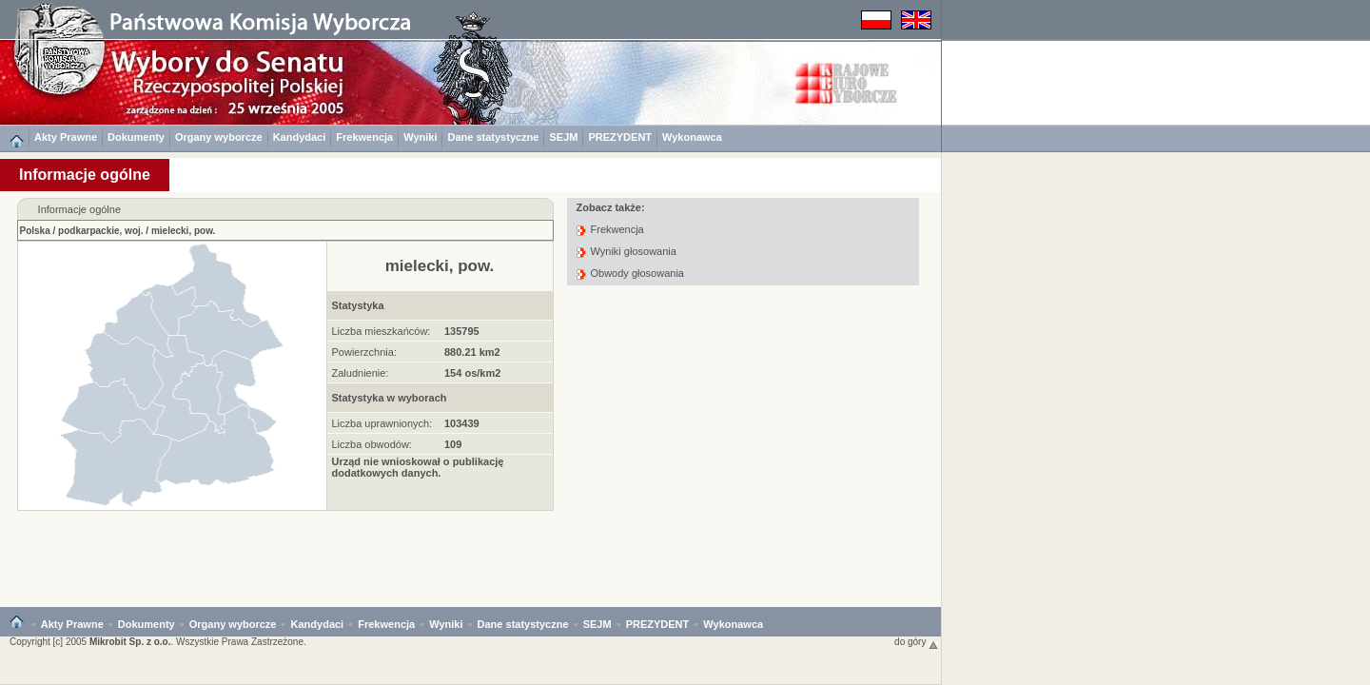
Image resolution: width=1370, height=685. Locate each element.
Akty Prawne (65, 137)
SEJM (563, 137)
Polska (35, 230)
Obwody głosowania (637, 273)
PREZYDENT (620, 137)
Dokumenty (136, 137)
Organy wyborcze (219, 137)
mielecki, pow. (183, 230)
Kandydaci (299, 137)
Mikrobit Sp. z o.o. (130, 641)
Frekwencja (364, 137)
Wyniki (420, 137)
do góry (916, 641)
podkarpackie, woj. (100, 230)
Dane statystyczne (492, 137)
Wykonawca (692, 137)
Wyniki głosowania (633, 251)
